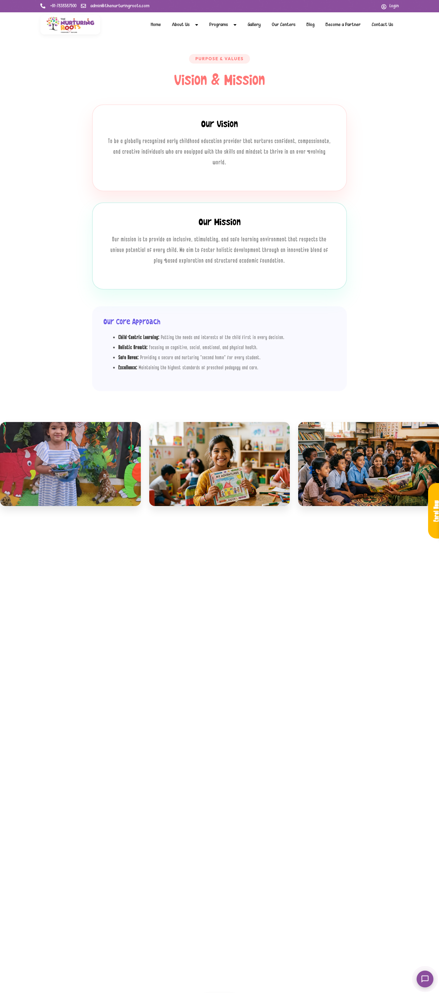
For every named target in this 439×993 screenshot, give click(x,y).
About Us (185, 25)
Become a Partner (343, 24)
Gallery (254, 24)
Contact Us (382, 24)
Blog (310, 24)
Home (156, 24)
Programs (223, 25)
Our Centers (283, 24)
